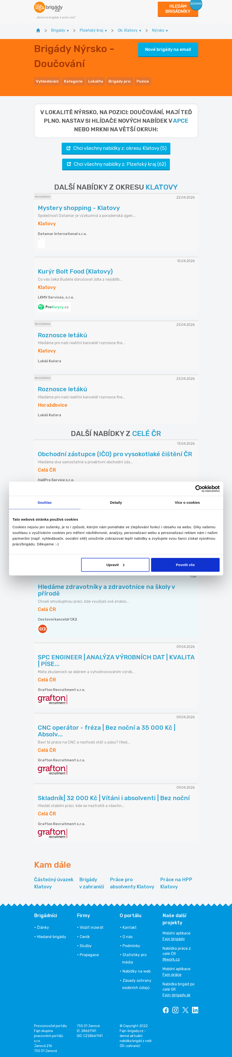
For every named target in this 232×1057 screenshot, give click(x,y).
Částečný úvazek (54, 882)
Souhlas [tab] (45, 502)
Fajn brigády (174, 937)
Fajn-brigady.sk (176, 994)
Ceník (85, 935)
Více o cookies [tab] (187, 502)
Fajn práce (172, 973)
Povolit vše (185, 565)
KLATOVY (162, 186)
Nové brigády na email (168, 48)
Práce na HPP (176, 882)
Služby (86, 944)
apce (180, 119)
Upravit (115, 565)
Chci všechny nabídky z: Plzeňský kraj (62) (116, 163)
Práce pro (132, 882)
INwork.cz (171, 958)
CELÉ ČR (146, 432)
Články (43, 926)
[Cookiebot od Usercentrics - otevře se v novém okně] (199, 488)
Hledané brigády (51, 935)
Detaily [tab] (116, 502)
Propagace (89, 953)
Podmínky (131, 944)
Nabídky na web (137, 970)
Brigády (91, 882)
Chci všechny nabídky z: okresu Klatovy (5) (116, 147)
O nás (128, 935)
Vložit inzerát (92, 926)
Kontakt (130, 926)
